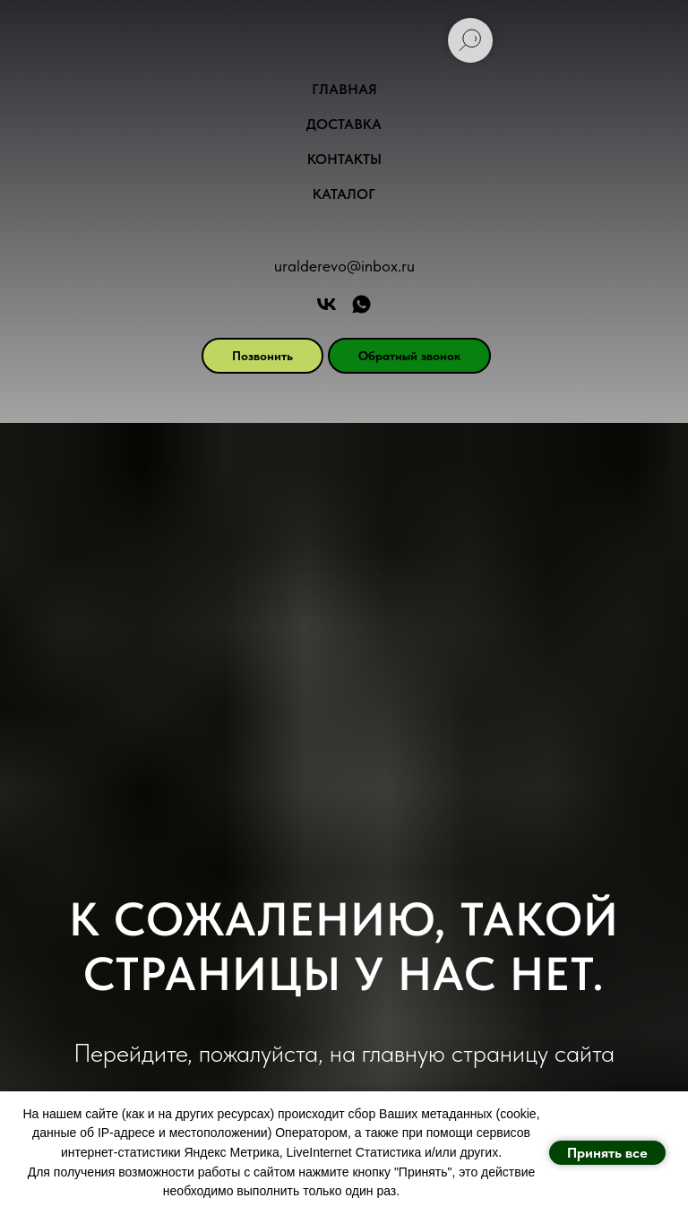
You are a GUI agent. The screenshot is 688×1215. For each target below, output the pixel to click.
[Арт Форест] (326, 304)
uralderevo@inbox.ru (344, 265)
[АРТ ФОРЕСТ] (361, 304)
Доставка (344, 124)
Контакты (344, 159)
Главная (344, 89)
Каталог (344, 193)
